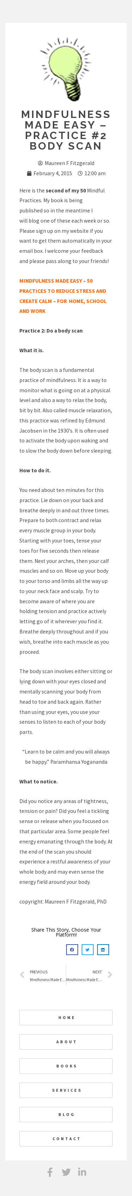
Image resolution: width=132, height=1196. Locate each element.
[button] (72, 949)
